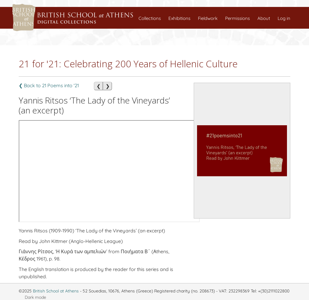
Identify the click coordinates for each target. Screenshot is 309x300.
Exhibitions (179, 18)
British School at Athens (56, 291)
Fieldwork (208, 18)
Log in (284, 18)
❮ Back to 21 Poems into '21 (49, 85)
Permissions (237, 18)
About (263, 18)
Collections (150, 18)
